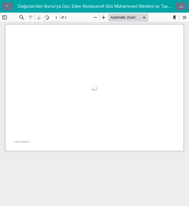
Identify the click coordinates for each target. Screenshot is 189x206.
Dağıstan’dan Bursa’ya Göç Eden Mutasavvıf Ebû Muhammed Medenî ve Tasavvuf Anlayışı (94, 6)
